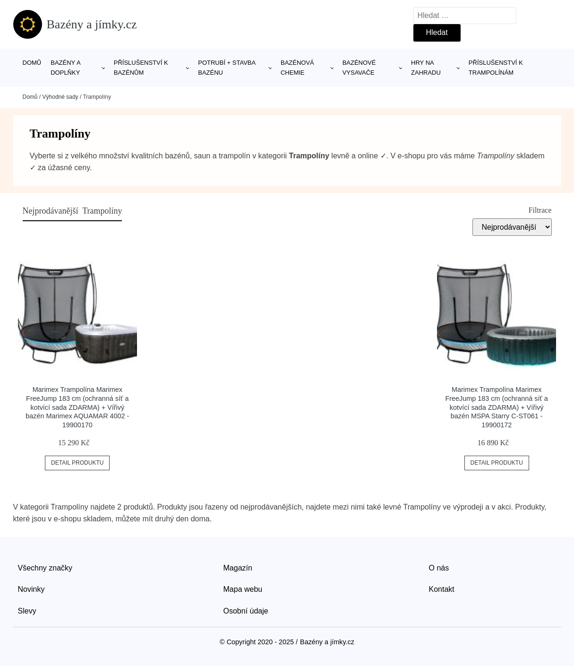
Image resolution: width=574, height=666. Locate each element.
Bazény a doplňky (65, 67)
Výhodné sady (60, 97)
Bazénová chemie (297, 67)
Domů (32, 62)
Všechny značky (45, 568)
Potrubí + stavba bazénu (226, 67)
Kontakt (441, 589)
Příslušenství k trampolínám (496, 67)
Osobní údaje (245, 611)
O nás (439, 568)
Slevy (27, 611)
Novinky (31, 589)
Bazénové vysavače (359, 67)
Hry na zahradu (426, 67)
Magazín (237, 568)
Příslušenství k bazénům (141, 67)
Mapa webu (243, 589)
